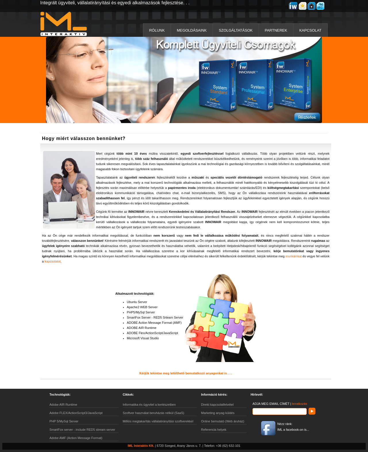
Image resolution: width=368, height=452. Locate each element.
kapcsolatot (53, 261)
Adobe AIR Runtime (63, 404)
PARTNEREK (276, 30)
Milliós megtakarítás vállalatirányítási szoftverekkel (158, 421)
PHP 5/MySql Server (63, 421)
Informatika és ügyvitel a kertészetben (149, 404)
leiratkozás (299, 403)
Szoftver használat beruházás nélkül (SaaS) (153, 413)
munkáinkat (293, 256)
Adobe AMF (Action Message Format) (75, 438)
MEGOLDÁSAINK (192, 30)
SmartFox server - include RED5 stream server (82, 429)
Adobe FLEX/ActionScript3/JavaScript (76, 413)
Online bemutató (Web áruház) (222, 421)
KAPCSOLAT (310, 30)
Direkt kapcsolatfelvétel (217, 404)
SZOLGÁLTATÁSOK (236, 30)
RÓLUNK (157, 30)
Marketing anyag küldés (217, 413)
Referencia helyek (213, 429)
